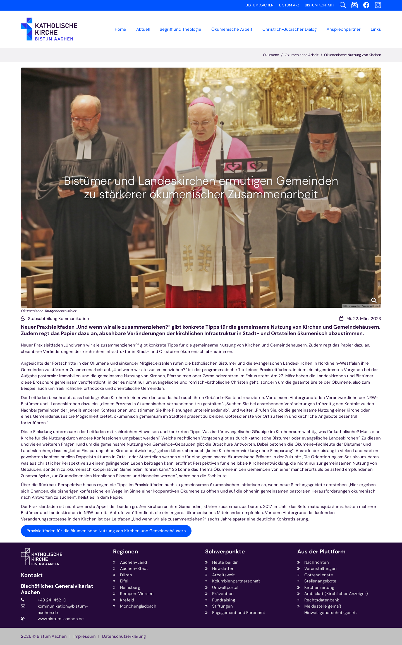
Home (120, 29)
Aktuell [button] (143, 29)
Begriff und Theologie (180, 29)
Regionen (125, 551)
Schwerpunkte (225, 551)
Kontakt (32, 575)
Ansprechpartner (344, 29)
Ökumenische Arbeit (302, 54)
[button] (231, 29)
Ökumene (271, 54)
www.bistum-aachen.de (61, 619)
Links (376, 29)
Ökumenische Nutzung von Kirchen (352, 54)
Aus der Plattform (321, 551)
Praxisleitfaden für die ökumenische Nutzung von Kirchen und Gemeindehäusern (106, 531)
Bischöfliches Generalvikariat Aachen (57, 589)
